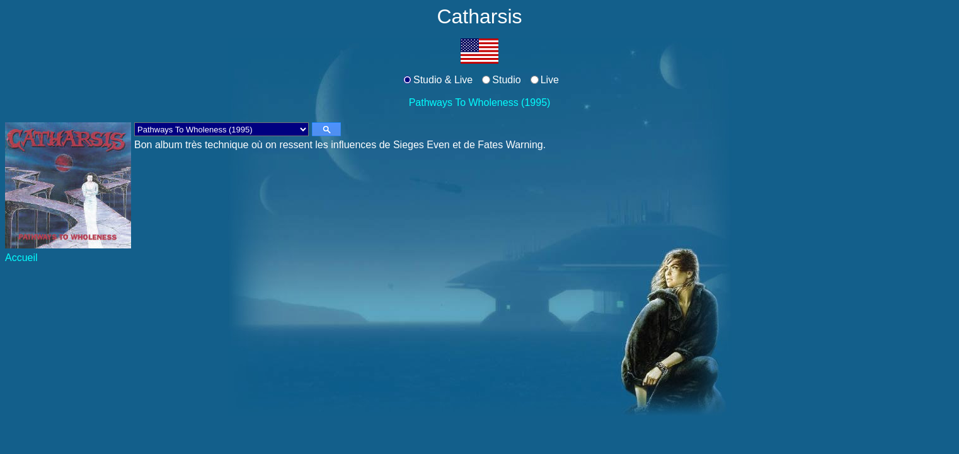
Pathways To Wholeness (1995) (480, 102)
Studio (506, 79)
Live (550, 79)
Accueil (21, 257)
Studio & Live (443, 79)
